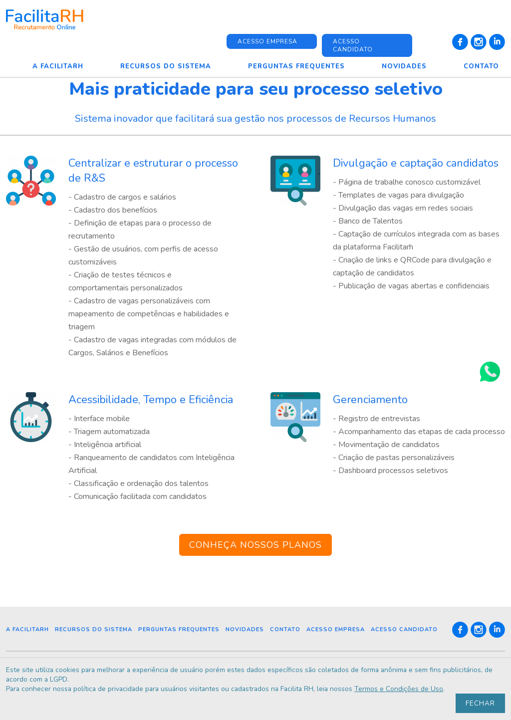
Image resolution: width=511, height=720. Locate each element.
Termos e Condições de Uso (407, 688)
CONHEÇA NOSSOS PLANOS (255, 545)
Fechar (480, 703)
